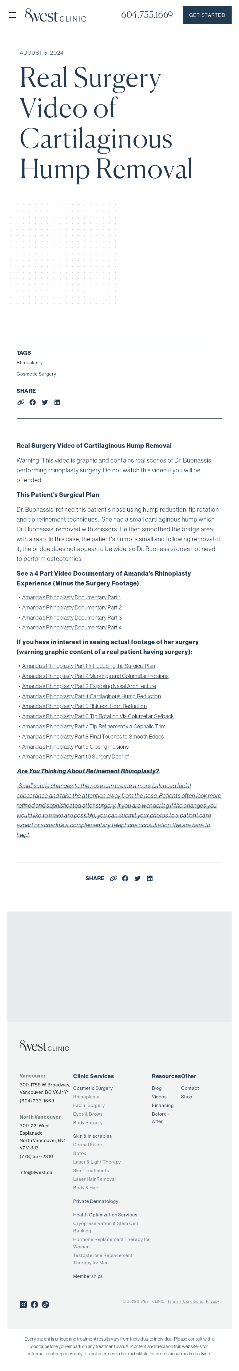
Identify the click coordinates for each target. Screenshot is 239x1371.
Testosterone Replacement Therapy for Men (103, 1259)
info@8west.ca (36, 1172)
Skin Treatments (91, 1170)
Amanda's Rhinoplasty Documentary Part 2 (71, 607)
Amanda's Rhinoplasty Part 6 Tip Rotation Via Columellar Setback (98, 716)
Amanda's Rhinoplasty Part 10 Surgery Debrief (75, 756)
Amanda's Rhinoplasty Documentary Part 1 (71, 597)
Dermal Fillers (88, 1145)
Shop (187, 1097)
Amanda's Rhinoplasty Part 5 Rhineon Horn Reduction (84, 706)
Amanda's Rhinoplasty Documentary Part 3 (72, 617)
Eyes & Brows (88, 1114)
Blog (157, 1088)
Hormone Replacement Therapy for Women (111, 1243)
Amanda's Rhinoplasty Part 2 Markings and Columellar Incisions (95, 676)
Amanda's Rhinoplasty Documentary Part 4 (72, 627)
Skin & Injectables (92, 1136)
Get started (207, 15)
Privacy (212, 1301)
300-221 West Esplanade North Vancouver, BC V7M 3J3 (42, 1137)
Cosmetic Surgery (36, 374)
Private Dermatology (95, 1201)
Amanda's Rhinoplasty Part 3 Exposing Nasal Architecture (89, 686)
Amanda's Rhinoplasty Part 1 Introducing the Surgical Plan (88, 665)
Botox (79, 1153)
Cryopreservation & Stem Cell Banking (105, 1227)
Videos (159, 1097)
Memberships (88, 1276)
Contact (190, 1088)
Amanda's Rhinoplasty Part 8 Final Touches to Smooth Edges (93, 736)
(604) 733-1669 (37, 1101)
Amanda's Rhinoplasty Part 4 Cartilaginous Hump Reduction (91, 696)
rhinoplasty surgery (74, 470)
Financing (163, 1105)
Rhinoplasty (30, 362)
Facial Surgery (89, 1105)
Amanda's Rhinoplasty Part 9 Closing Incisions (75, 746)
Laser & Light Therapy (97, 1162)
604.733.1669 (147, 15)
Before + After (161, 1117)
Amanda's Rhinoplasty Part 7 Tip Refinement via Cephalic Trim (94, 726)
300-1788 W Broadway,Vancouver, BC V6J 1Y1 (45, 1088)
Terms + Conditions (185, 1301)
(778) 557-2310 (36, 1156)
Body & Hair (85, 1188)
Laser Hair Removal (94, 1179)
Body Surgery (88, 1122)
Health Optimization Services (105, 1215)
